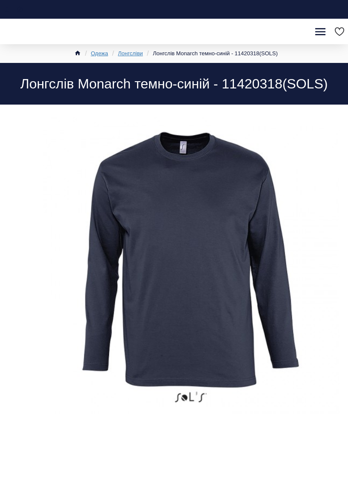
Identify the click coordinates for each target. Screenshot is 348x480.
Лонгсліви (130, 53)
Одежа (99, 53)
